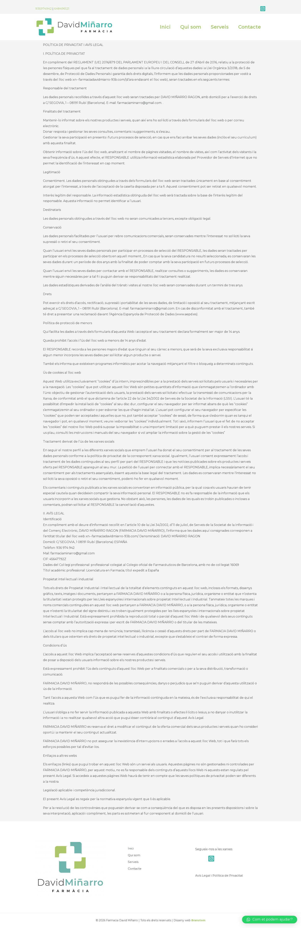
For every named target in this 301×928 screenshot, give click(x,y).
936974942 (43, 8)
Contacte (249, 27)
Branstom (198, 920)
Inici (165, 27)
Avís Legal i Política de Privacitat (219, 875)
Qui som (190, 27)
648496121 (61, 8)
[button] (269, 919)
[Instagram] (263, 9)
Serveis (220, 27)
